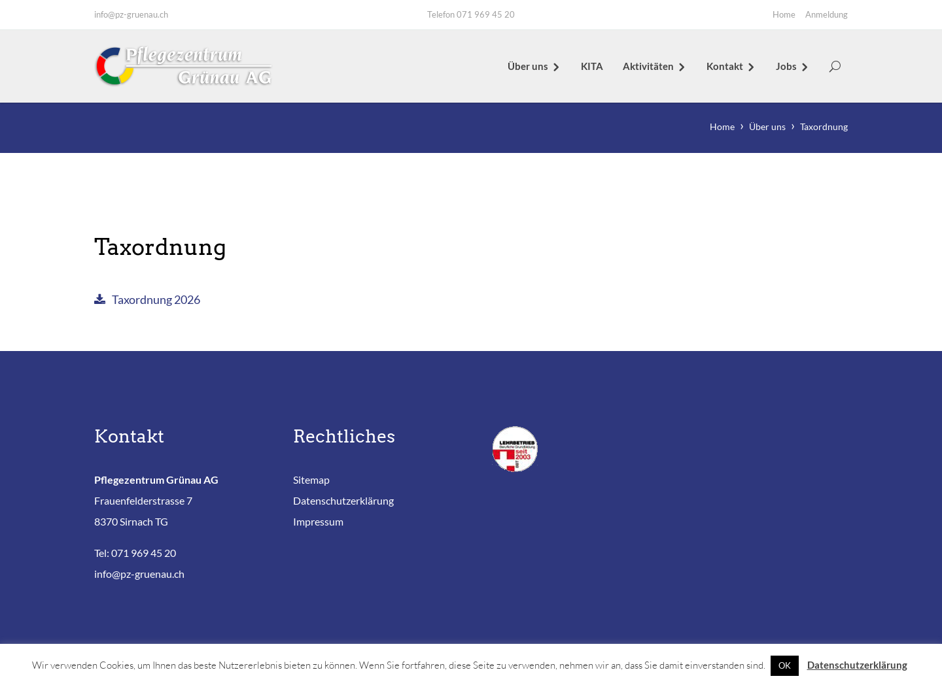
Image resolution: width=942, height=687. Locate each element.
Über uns (528, 66)
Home (784, 14)
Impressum (318, 521)
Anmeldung (826, 14)
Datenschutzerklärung (343, 500)
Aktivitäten (648, 66)
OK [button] (784, 665)
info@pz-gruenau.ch (131, 14)
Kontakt (724, 66)
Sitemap (311, 479)
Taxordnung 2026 (156, 300)
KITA (592, 66)
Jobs (786, 66)
